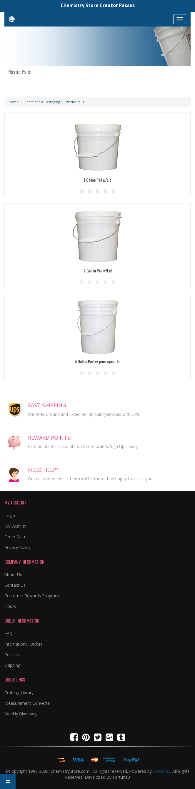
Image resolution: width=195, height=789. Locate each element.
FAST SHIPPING (47, 405)
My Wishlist (15, 526)
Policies (11, 654)
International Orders (23, 644)
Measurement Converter (27, 703)
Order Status (16, 537)
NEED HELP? (43, 469)
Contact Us (15, 585)
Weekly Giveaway (20, 714)
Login (9, 515)
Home (14, 102)
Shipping (12, 665)
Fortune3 (161, 771)
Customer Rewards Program (31, 595)
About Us (13, 574)
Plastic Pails (75, 102)
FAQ (8, 633)
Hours (10, 606)
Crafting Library (19, 692)
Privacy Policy (17, 547)
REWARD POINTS (49, 437)
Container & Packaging (42, 102)
